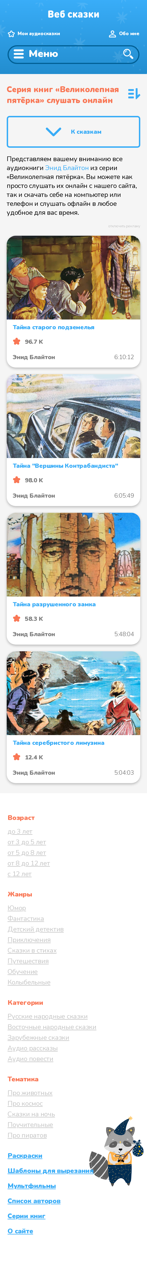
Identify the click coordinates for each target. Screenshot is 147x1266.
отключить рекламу (124, 226)
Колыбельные (29, 982)
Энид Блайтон (67, 167)
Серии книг (27, 1216)
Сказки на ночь (31, 1114)
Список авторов (34, 1200)
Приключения (29, 939)
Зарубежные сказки (38, 1037)
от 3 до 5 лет (27, 842)
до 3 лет (20, 831)
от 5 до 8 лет (27, 852)
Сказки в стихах (32, 950)
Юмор (17, 907)
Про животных (30, 1092)
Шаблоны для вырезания (51, 1170)
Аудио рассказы (33, 1048)
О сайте (20, 1231)
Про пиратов (27, 1135)
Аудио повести (30, 1058)
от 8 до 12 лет (29, 863)
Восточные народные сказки (52, 1026)
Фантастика (26, 918)
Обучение (23, 971)
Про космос (25, 1103)
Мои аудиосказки (39, 33)
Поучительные (30, 1124)
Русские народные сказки (47, 1016)
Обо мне (129, 33)
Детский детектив (36, 929)
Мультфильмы (32, 1185)
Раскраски (25, 1155)
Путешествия (28, 961)
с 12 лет (20, 873)
